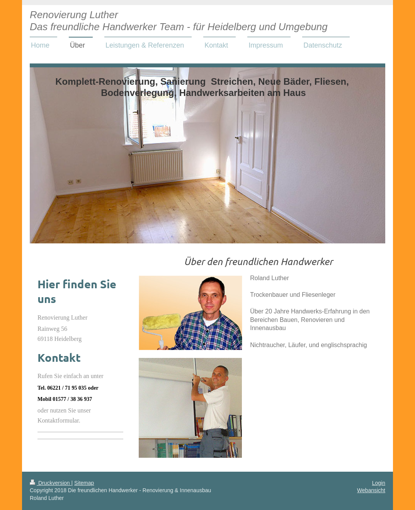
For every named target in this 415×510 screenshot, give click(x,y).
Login (378, 483)
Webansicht (371, 490)
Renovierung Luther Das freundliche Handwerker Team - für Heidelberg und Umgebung (179, 21)
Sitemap (84, 483)
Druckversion (50, 483)
